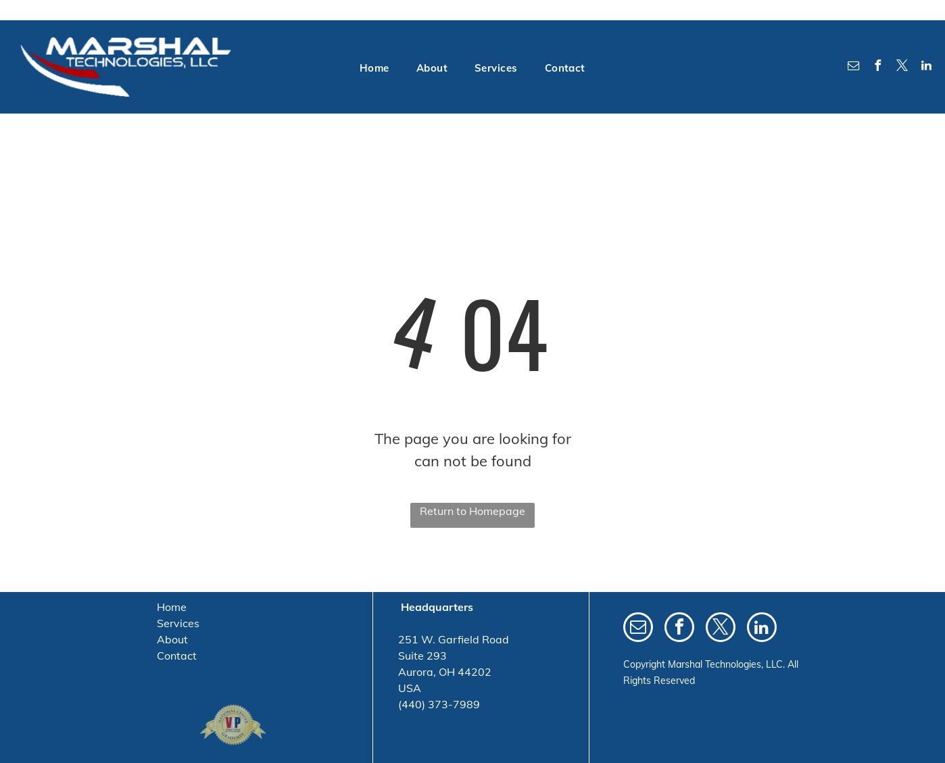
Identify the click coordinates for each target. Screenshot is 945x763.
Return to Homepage (472, 511)
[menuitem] (374, 68)
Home (172, 607)
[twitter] (902, 67)
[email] (854, 67)
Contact (177, 655)
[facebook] (878, 67)
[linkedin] (927, 67)
